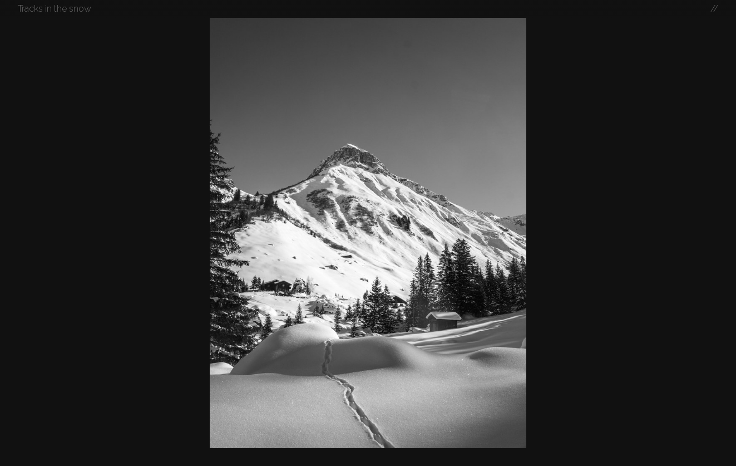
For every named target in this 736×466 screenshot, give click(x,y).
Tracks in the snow (54, 8)
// (714, 8)
